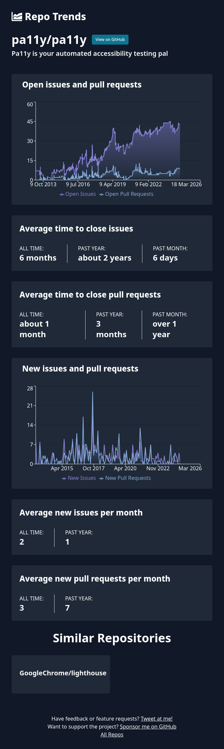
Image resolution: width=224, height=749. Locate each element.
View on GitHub (110, 39)
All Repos (112, 734)
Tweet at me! (156, 718)
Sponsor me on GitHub (148, 726)
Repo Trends (49, 16)
